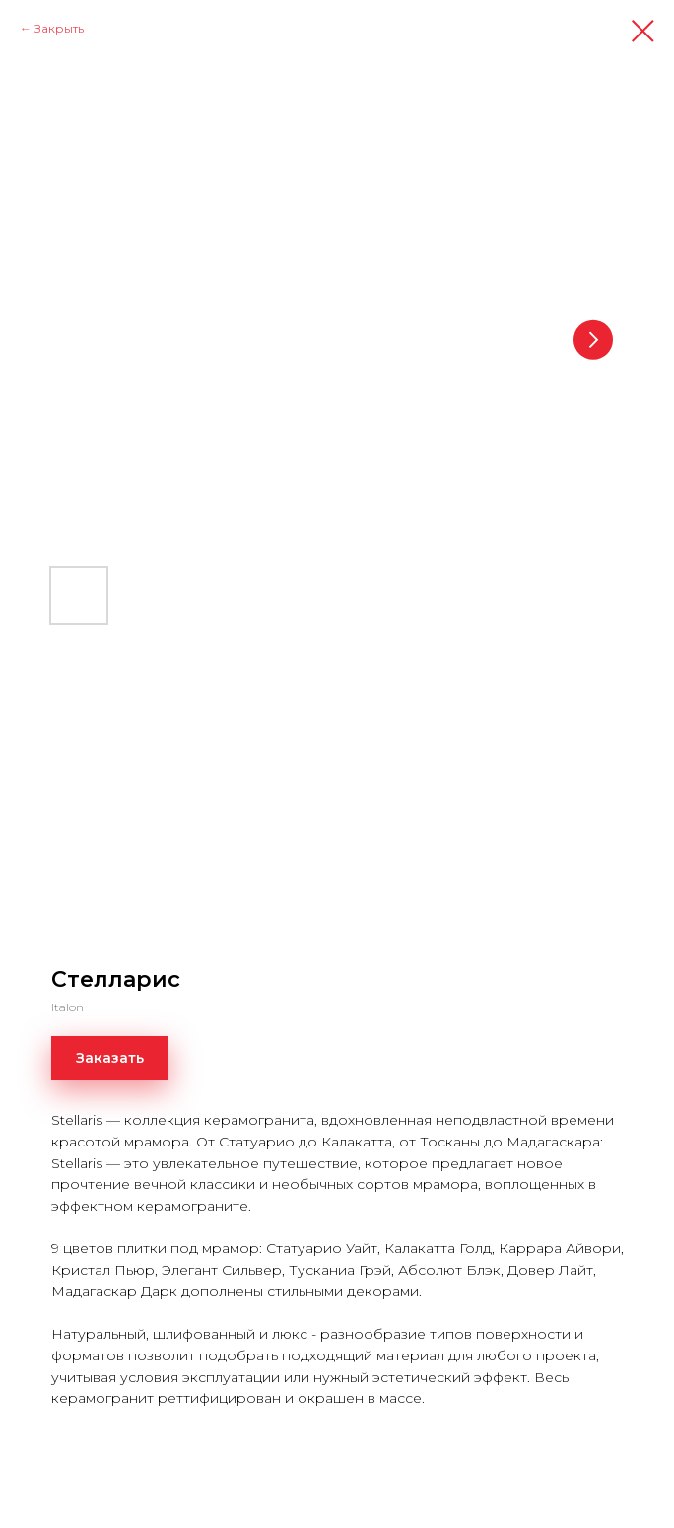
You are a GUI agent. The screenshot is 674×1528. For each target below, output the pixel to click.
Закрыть (59, 28)
